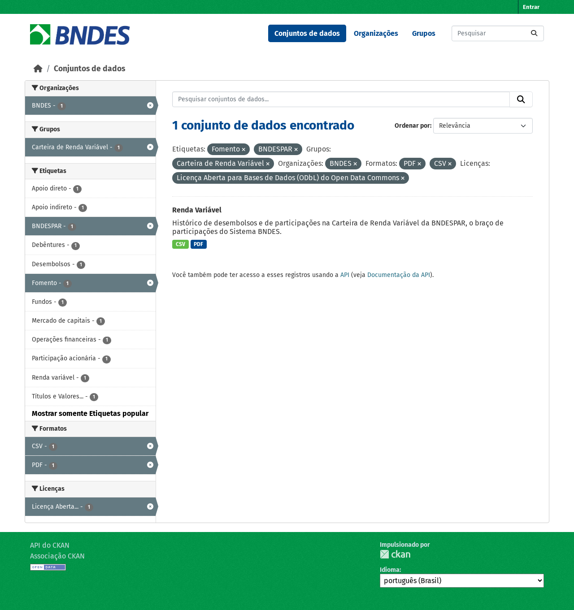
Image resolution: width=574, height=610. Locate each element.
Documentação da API (398, 275)
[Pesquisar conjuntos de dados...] (498, 33)
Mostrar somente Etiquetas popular (90, 413)
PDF (198, 244)
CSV (180, 244)
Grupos (423, 33)
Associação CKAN (57, 556)
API (344, 275)
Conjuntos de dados (307, 33)
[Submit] (534, 33)
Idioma (390, 570)
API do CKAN (50, 545)
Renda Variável (197, 210)
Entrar (531, 7)
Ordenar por (412, 126)
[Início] (38, 69)
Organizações (376, 33)
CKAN (395, 554)
